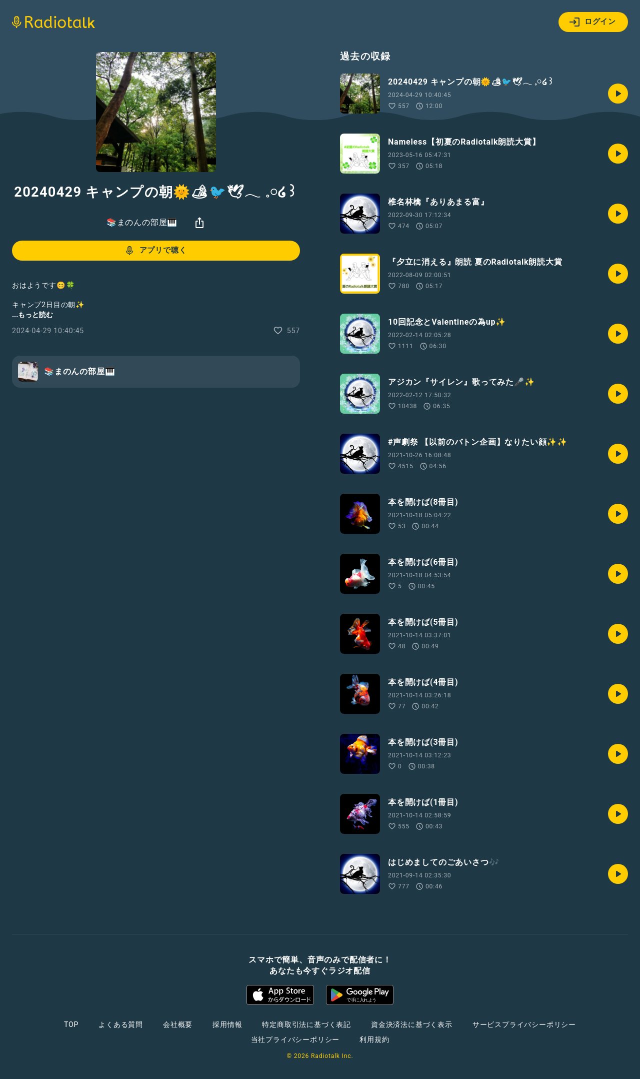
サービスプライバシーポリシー (524, 1024)
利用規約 (374, 1039)
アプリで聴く (155, 251)
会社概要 (177, 1024)
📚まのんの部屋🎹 (142, 222)
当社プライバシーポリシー (295, 1039)
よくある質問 (120, 1024)
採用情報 (227, 1024)
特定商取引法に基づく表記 (306, 1024)
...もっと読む (32, 315)
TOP (71, 1024)
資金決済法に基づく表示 (411, 1024)
